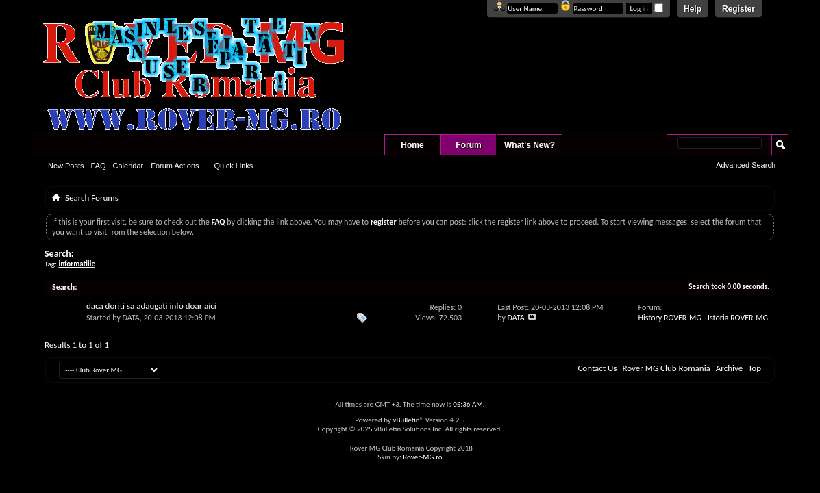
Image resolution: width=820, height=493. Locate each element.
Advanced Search (745, 165)
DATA (131, 318)
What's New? (529, 145)
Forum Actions (175, 166)
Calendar (128, 166)
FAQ (98, 166)
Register (738, 9)
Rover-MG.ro (422, 457)
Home (412, 145)
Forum (468, 145)
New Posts (66, 166)
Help (692, 9)
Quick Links (233, 166)
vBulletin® (408, 420)
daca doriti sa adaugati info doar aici (151, 306)
